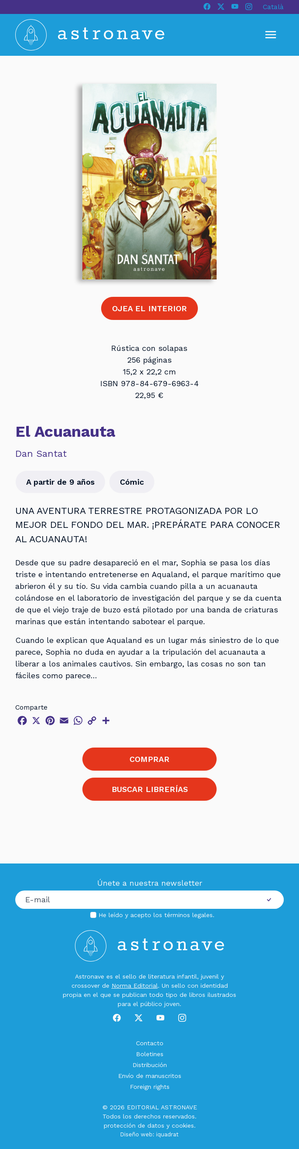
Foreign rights (150, 1086)
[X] (221, 7)
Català (273, 7)
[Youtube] (235, 7)
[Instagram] (249, 7)
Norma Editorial (135, 985)
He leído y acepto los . (156, 914)
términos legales (188, 914)
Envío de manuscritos (149, 1075)
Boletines (149, 1053)
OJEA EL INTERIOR (149, 308)
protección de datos (134, 1125)
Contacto (149, 1043)
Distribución (150, 1064)
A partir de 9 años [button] (60, 481)
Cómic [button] (132, 481)
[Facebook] (207, 7)
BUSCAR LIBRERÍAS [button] (150, 789)
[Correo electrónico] (135, 900)
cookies (183, 1125)
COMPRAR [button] (149, 759)
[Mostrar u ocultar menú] (271, 34)
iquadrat (167, 1134)
